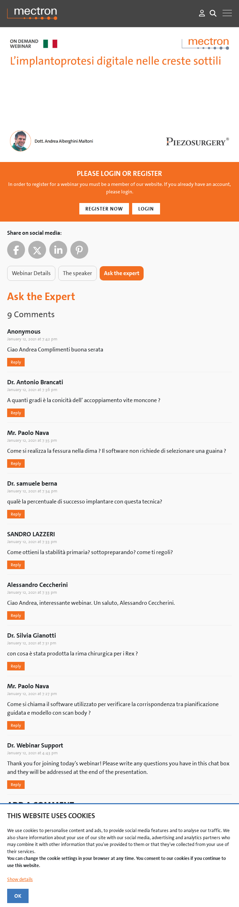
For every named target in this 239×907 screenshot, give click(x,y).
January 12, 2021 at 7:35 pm (32, 440)
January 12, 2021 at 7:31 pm (31, 643)
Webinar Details (31, 273)
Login (146, 209)
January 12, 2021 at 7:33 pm (32, 541)
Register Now (104, 209)
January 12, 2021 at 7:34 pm (32, 491)
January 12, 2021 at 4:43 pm (32, 753)
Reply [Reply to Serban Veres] (16, 362)
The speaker (77, 273)
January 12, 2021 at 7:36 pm (32, 389)
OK (17, 896)
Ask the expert (121, 273)
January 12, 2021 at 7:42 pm (32, 339)
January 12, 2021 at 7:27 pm (32, 693)
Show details (20, 879)
